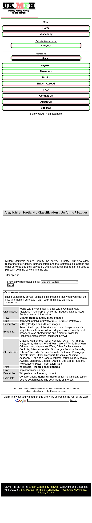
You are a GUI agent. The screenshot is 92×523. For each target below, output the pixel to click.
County (46, 58)
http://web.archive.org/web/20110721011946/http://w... (50, 321)
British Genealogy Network (44, 486)
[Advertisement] (64, 9)
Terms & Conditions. (47, 489)
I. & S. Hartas (26, 489)
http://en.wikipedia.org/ (32, 370)
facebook (57, 113)
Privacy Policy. (46, 492)
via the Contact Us (52, 391)
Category (46, 45)
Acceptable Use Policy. (74, 489)
